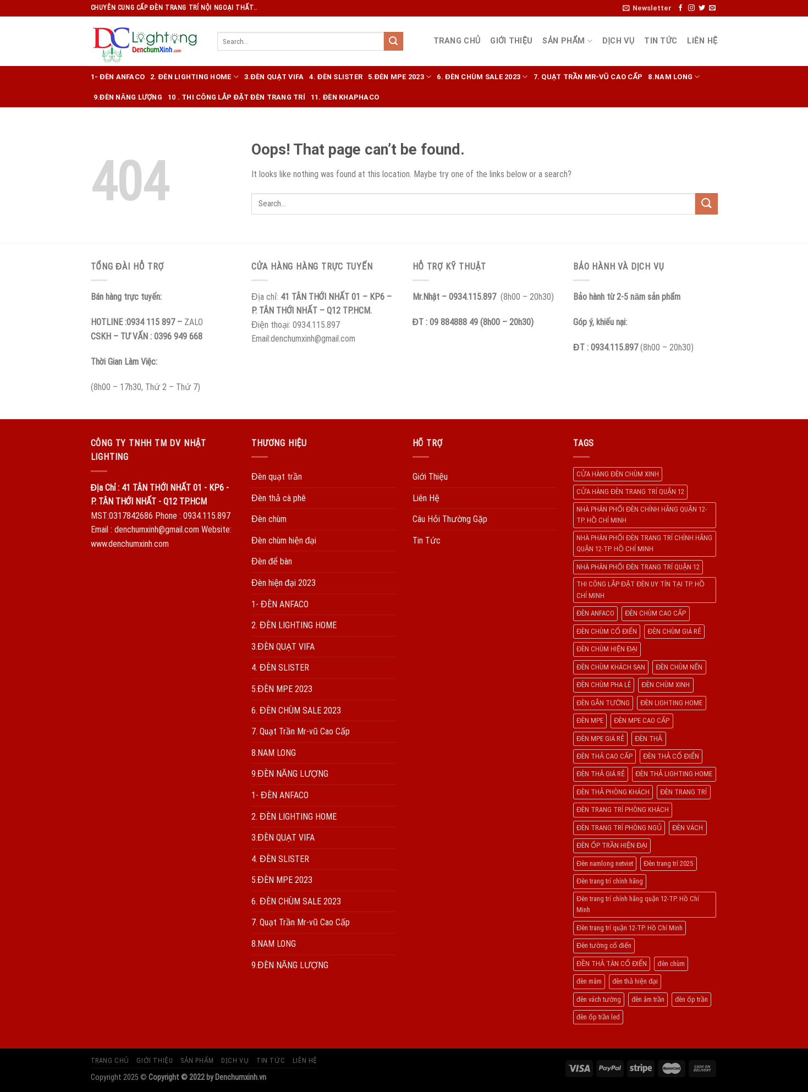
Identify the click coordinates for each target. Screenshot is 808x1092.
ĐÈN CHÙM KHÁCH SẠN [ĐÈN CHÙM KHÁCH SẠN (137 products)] (610, 667)
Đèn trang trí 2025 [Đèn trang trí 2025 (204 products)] (668, 863)
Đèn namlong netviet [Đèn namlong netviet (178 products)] (604, 863)
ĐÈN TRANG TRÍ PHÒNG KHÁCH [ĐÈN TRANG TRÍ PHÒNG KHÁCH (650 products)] (622, 809)
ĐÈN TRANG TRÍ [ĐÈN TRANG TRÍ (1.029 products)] (683, 792)
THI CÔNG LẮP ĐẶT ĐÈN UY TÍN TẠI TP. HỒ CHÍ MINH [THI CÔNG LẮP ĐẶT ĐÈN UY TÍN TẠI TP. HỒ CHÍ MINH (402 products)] (640, 589)
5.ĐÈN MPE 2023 (399, 77)
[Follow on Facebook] (680, 8)
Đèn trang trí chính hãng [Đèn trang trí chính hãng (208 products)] (609, 881)
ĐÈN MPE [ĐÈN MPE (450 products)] (589, 720)
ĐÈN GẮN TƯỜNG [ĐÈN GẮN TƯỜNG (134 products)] (603, 703)
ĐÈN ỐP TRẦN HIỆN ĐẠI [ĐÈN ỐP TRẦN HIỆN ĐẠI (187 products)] (611, 845)
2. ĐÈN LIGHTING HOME (194, 77)
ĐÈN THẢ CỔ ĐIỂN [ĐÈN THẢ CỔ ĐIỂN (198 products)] (671, 756)
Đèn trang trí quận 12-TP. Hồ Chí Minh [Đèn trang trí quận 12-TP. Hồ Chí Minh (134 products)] (629, 928)
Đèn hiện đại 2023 (283, 583)
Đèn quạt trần (276, 476)
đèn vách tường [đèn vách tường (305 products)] (598, 999)
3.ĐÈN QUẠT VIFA (274, 77)
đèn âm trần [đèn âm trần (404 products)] (647, 999)
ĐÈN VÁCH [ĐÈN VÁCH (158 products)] (687, 828)
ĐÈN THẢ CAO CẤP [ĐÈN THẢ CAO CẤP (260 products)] (604, 756)
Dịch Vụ (618, 41)
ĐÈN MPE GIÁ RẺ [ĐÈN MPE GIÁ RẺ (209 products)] (600, 738)
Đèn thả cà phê (278, 498)
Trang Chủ (457, 41)
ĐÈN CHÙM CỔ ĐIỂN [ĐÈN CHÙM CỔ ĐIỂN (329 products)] (606, 631)
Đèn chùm (269, 519)
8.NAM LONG (674, 77)
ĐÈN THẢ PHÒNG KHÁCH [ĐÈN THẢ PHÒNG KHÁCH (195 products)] (613, 792)
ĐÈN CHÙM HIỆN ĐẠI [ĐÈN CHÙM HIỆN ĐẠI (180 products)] (606, 649)
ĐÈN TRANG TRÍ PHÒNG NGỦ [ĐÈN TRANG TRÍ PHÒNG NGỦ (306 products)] (619, 828)
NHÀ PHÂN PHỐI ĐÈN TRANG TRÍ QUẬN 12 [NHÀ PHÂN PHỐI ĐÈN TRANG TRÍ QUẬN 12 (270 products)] (638, 567)
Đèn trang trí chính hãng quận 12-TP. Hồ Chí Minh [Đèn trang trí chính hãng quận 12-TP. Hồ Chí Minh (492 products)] (637, 904)
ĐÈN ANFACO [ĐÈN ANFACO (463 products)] (595, 613)
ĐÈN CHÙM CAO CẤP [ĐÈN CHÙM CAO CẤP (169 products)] (655, 613)
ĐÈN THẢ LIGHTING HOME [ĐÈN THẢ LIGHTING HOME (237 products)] (673, 774)
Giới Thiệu (511, 41)
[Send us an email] (712, 8)
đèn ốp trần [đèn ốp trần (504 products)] (691, 999)
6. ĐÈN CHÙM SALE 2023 (482, 77)
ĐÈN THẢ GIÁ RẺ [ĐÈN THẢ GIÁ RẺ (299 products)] (600, 774)
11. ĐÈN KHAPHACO (345, 97)
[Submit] (393, 41)
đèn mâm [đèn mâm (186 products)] (589, 981)
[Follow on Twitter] (702, 8)
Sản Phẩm (567, 41)
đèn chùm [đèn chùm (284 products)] (670, 963)
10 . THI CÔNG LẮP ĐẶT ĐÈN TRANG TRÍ (236, 97)
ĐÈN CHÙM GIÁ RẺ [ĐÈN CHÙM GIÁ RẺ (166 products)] (674, 631)
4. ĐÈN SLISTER (335, 77)
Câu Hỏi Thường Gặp (450, 519)
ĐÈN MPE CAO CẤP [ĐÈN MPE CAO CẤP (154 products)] (641, 720)
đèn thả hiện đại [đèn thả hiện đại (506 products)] (635, 981)
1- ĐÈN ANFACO (118, 77)
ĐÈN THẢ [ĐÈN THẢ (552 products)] (648, 738)
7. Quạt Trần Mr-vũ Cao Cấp (588, 77)
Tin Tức (660, 41)
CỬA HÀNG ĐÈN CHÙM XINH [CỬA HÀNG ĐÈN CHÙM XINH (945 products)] (617, 474)
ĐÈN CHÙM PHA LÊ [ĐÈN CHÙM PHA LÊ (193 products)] (603, 685)
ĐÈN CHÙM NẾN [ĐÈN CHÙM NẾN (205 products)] (679, 667)
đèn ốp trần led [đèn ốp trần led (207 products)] (598, 1017)
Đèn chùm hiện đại (283, 540)
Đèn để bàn (271, 561)
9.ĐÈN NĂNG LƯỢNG (128, 97)
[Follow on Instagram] (691, 8)
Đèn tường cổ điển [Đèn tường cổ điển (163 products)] (603, 945)
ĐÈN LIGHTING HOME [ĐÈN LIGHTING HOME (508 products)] (671, 703)
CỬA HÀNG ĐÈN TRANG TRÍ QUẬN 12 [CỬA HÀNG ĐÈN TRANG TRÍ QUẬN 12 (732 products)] (630, 491)
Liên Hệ (702, 41)
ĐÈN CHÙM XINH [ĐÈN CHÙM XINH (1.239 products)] (665, 685)
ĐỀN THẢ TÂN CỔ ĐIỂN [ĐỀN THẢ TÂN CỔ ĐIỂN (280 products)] (611, 963)
